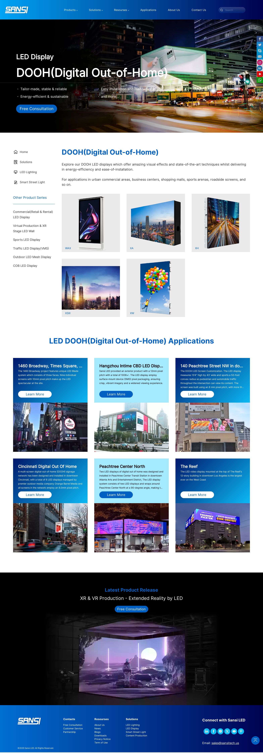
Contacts (69, 719)
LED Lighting (133, 725)
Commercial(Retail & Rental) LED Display (33, 215)
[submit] (222, 10)
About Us (99, 725)
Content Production (136, 736)
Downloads (100, 736)
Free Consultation (37, 109)
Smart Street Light (136, 732)
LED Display (132, 729)
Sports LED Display (26, 240)
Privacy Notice (102, 739)
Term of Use (101, 743)
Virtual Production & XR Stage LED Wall (29, 229)
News (97, 729)
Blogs (97, 732)
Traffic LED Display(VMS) (31, 249)
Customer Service (73, 729)
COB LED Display (25, 266)
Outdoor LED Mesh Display (32, 257)
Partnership (69, 732)
